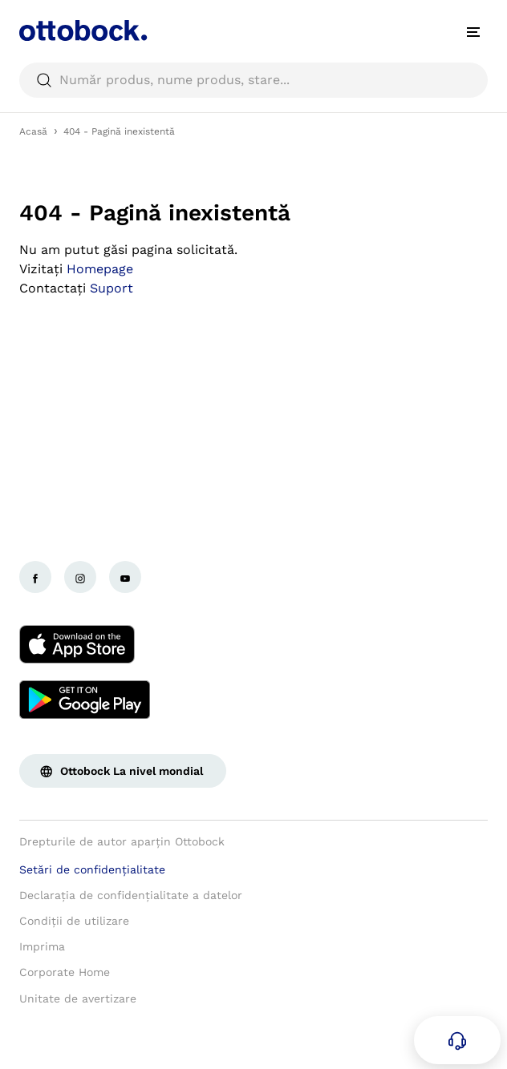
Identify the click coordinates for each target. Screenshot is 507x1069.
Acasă (33, 131)
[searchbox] (253, 80)
